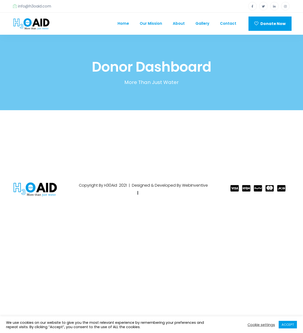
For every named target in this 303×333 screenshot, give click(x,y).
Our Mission (151, 23)
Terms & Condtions (160, 193)
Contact (228, 23)
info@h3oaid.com (32, 6)
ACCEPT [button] (288, 324)
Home (123, 23)
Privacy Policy (120, 193)
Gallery (202, 23)
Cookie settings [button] (261, 325)
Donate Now (270, 23)
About (179, 23)
